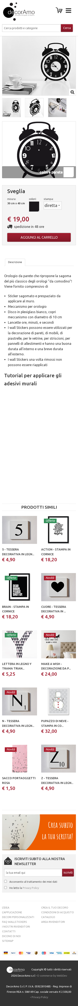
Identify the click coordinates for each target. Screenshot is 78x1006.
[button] (11, 107)
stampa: (48, 198)
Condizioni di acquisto (57, 912)
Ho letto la (24, 887)
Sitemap (8, 940)
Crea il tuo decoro (54, 907)
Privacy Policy (31, 887)
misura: (11, 198)
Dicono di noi (11, 936)
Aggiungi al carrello (39, 237)
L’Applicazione (12, 912)
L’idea (5, 907)
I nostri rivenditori (16, 926)
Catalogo (48, 917)
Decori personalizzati (18, 917)
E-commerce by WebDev (52, 975)
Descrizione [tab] (15, 262)
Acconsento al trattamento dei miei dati (33, 881)
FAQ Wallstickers (14, 921)
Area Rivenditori (53, 921)
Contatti (8, 931)
